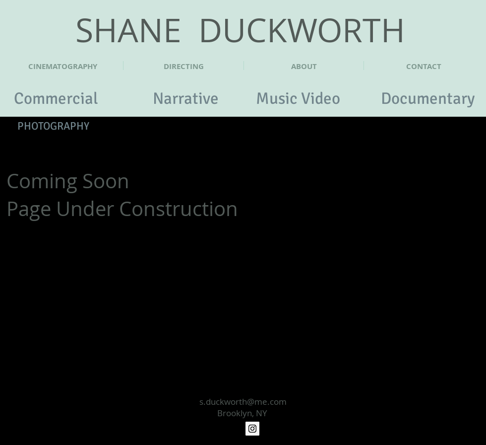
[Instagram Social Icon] (252, 429)
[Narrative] (185, 99)
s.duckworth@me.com (243, 401)
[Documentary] (428, 99)
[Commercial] (56, 99)
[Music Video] (298, 99)
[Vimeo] (234, 429)
